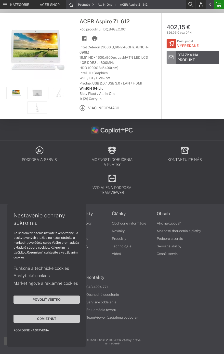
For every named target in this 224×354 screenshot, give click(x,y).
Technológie (122, 246)
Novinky (118, 231)
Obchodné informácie (129, 223)
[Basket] (219, 4)
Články (119, 214)
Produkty (119, 239)
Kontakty (95, 277)
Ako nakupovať (169, 223)
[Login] (201, 4)
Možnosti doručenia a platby (179, 231)
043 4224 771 (97, 287)
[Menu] (16, 4)
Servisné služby (169, 246)
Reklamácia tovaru (101, 310)
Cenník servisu (168, 254)
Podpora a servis (170, 239)
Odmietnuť (46, 319)
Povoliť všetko (47, 299)
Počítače (86, 4)
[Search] (191, 4)
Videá (116, 254)
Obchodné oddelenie (102, 295)
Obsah (163, 214)
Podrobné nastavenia (31, 330)
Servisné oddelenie (101, 302)
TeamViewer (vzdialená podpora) (112, 317)
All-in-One (107, 4)
